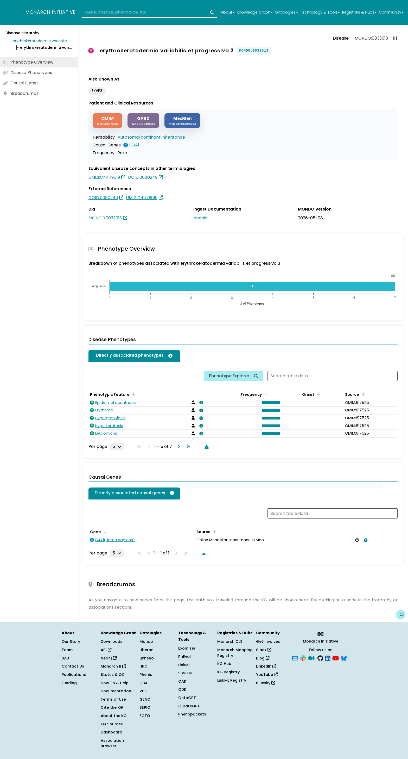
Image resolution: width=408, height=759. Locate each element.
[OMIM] (107, 120)
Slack (263, 649)
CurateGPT (189, 706)
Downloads (111, 641)
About (227, 12)
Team (67, 649)
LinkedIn (266, 666)
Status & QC (113, 674)
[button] (270, 402)
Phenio (145, 674)
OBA (143, 683)
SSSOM (185, 673)
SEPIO (144, 707)
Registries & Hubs (359, 12)
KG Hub (224, 663)
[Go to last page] (187, 446)
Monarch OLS (230, 641)
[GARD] (143, 120)
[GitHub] (320, 657)
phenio (200, 218)
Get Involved (268, 641)
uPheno (146, 658)
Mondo (146, 641)
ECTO (144, 715)
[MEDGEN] (182, 120)
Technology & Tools (320, 12)
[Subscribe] (295, 657)
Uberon (146, 649)
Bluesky (265, 683)
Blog (262, 658)
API (106, 649)
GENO (144, 699)
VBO (143, 691)
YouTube (267, 674)
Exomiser (186, 648)
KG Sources (112, 724)
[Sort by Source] (362, 394)
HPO (143, 666)
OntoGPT (187, 697)
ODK (182, 689)
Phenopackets (192, 714)
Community (391, 12)
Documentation (116, 691)
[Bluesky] (344, 657)
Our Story (71, 641)
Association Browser (112, 743)
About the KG (114, 715)
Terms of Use (113, 699)
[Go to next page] (178, 446)
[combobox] (149, 12)
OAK (182, 681)
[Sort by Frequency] (265, 394)
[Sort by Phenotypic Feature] (133, 394)
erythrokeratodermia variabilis (40, 41)
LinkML (184, 665)
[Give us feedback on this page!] (400, 614)
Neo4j (109, 658)
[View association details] (200, 402)
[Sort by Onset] (317, 394)
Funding (69, 683)
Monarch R (113, 666)
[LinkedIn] (327, 657)
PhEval (184, 656)
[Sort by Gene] (104, 531)
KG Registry (228, 672)
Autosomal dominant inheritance (151, 137)
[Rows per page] (117, 446)
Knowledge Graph (254, 12)
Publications (74, 674)
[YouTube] (335, 657)
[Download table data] (205, 446)
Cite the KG (112, 707)
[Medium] (311, 657)
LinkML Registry (231, 680)
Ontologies (286, 12)
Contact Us (73, 666)
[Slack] (303, 657)
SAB (65, 658)
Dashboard (111, 732)
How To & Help (115, 683)
